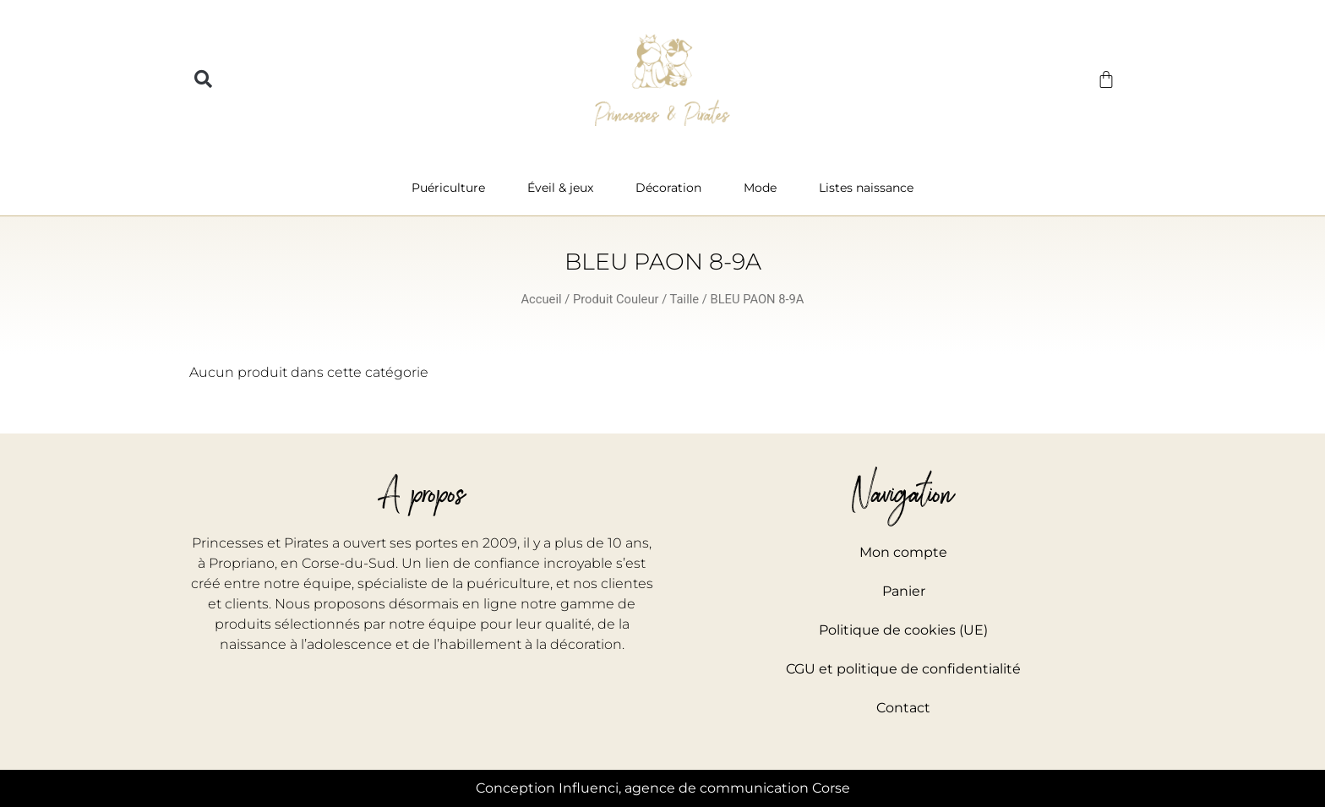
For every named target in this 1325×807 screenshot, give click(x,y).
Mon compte (903, 552)
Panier (903, 591)
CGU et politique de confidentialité (903, 669)
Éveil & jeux (564, 187)
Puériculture (452, 187)
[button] (203, 80)
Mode (764, 187)
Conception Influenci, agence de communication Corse (663, 788)
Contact (903, 708)
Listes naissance (866, 187)
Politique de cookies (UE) (903, 630)
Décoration (672, 187)
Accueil (541, 299)
